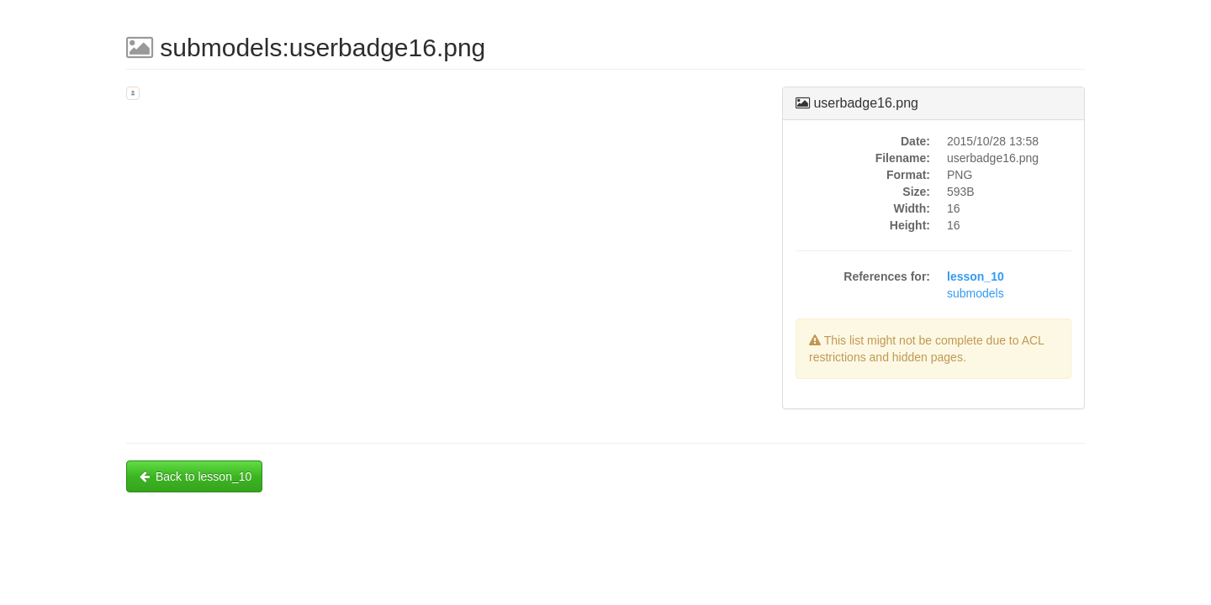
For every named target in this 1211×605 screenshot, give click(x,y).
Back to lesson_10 (194, 476)
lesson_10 (975, 276)
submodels (975, 293)
